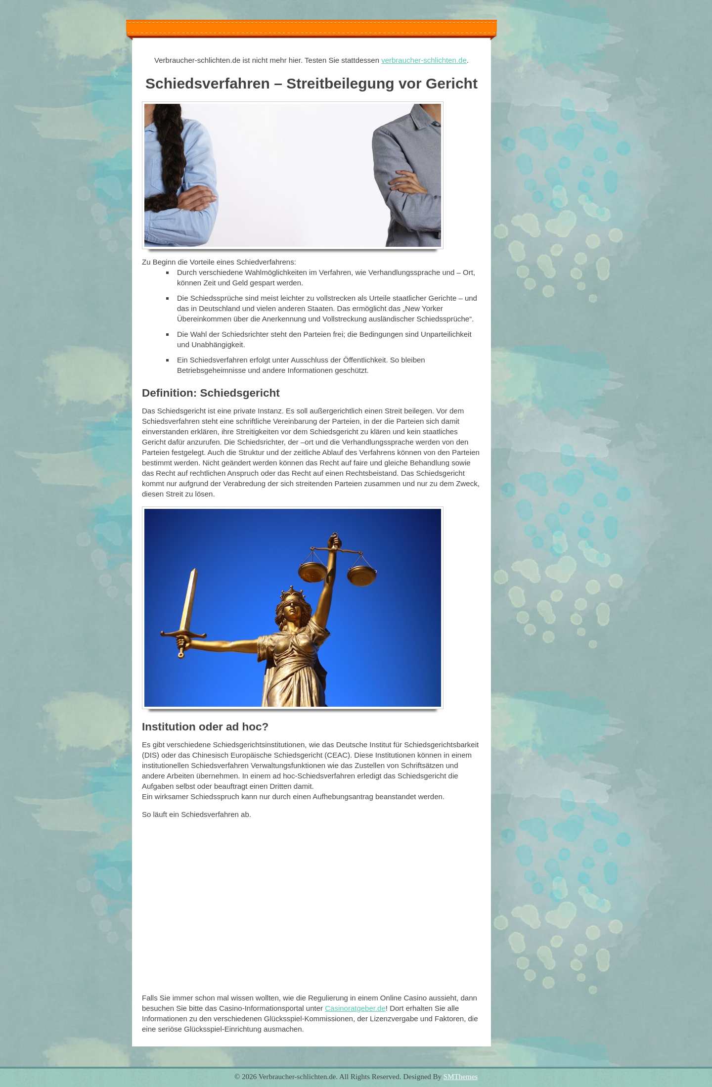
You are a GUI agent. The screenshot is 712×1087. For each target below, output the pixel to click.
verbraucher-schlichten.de (424, 60)
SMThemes (461, 1077)
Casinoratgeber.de (355, 1008)
